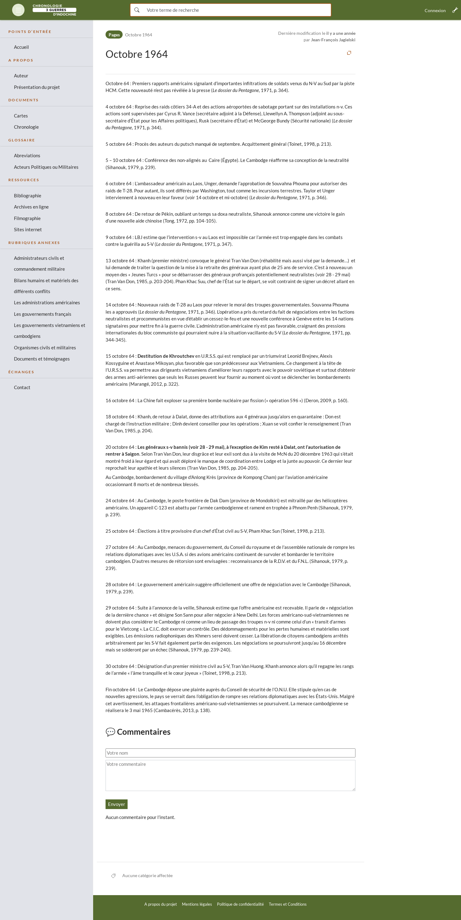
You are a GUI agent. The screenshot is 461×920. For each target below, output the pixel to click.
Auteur (21, 75)
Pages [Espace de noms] (114, 34)
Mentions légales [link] (197, 904)
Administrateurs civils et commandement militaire (39, 263)
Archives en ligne (31, 206)
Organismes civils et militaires (45, 347)
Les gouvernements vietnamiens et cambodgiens (49, 330)
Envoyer (116, 804)
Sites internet (28, 229)
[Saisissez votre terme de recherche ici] (237, 10)
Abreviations (27, 155)
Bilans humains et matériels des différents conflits (46, 286)
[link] (54, 10)
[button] (18, 10)
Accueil (21, 47)
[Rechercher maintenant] (136, 10)
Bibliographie (27, 195)
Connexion (435, 10)
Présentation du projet (37, 87)
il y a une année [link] (340, 33)
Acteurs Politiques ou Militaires (46, 167)
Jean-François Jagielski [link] (333, 39)
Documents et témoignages (42, 358)
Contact (22, 387)
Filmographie (27, 218)
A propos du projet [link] (160, 904)
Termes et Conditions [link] (288, 904)
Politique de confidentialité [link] (240, 904)
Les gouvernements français (42, 314)
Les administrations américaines (47, 302)
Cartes (21, 115)
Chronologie (26, 127)
